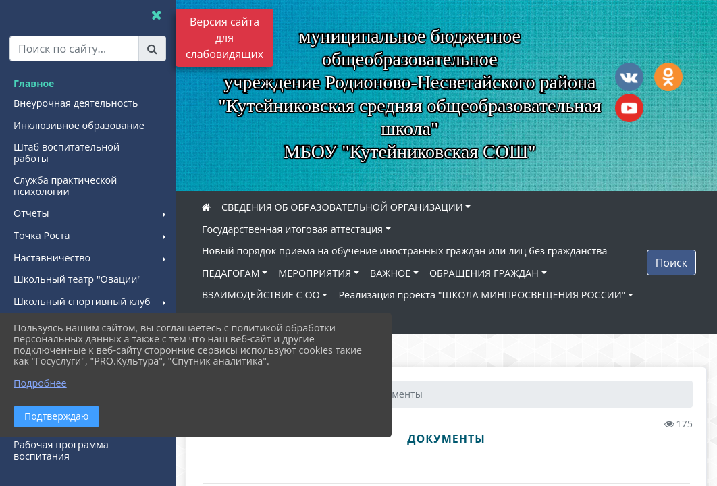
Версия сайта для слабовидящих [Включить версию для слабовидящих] (224, 37)
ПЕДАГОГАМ (231, 273)
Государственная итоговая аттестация (292, 229)
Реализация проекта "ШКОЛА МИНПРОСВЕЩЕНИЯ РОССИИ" (481, 294)
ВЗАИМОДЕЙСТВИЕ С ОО (261, 294)
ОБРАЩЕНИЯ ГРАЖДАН (484, 273)
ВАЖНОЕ (390, 273)
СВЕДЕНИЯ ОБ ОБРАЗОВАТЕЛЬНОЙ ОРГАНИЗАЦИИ (342, 206)
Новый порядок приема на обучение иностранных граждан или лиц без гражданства (405, 250)
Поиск (671, 262)
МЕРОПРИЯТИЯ (314, 273)
